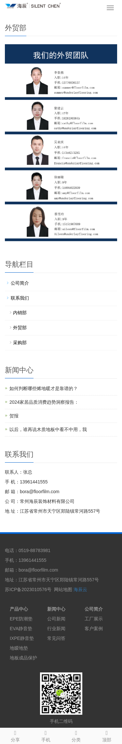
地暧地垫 (19, 648)
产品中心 (19, 609)
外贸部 (20, 327)
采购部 (20, 342)
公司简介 (20, 283)
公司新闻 (56, 618)
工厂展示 (94, 618)
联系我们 (20, 298)
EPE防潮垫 (21, 618)
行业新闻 (56, 628)
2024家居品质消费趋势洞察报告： (44, 402)
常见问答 (56, 638)
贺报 (14, 415)
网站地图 (63, 589)
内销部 (20, 312)
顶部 (106, 735)
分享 (15, 735)
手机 (46, 735)
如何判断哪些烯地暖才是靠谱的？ (43, 388)
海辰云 (80, 589)
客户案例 (94, 628)
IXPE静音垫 (22, 638)
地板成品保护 (23, 657)
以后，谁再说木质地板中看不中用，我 (48, 429)
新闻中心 (56, 609)
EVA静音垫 (21, 628)
